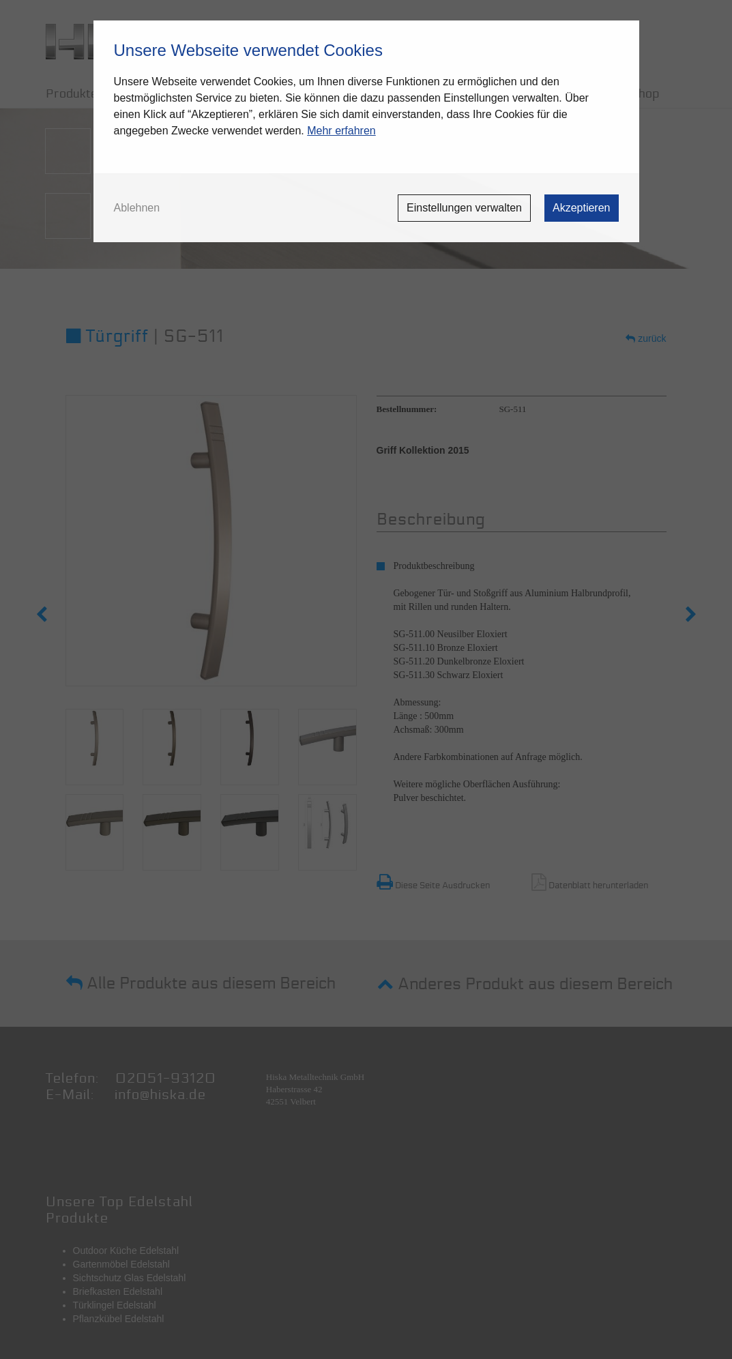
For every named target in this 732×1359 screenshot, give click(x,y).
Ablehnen (137, 208)
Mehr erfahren (341, 130)
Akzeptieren (582, 208)
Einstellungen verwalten (464, 208)
